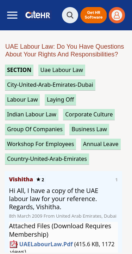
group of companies (35, 129)
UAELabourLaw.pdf (46, 244)
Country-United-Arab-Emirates (47, 159)
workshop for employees (40, 144)
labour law (22, 99)
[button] (93, 15)
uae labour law (61, 70)
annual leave (101, 144)
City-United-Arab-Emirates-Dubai (50, 85)
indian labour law (31, 114)
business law (89, 129)
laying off (60, 99)
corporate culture (89, 114)
